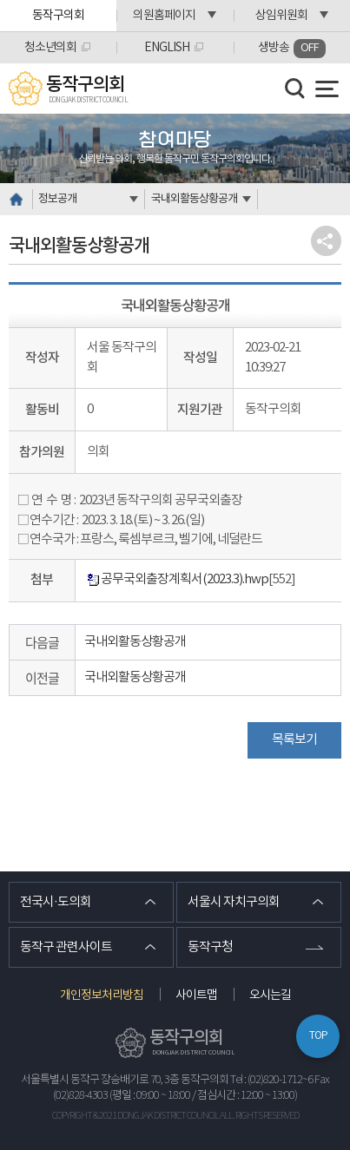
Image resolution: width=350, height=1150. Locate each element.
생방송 (292, 48)
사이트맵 (196, 995)
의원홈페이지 (164, 16)
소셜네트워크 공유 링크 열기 (326, 241)
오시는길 (270, 995)
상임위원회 (281, 16)
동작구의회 (58, 16)
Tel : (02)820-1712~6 (271, 1080)
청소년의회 (50, 48)
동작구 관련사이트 (66, 947)
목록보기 (294, 740)
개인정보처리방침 (101, 995)
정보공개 (57, 199)
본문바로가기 (0, 0)
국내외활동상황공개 (194, 199)
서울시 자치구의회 (234, 902)
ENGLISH (166, 48)
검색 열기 (295, 89)
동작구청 (210, 947)
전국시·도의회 (55, 902)
